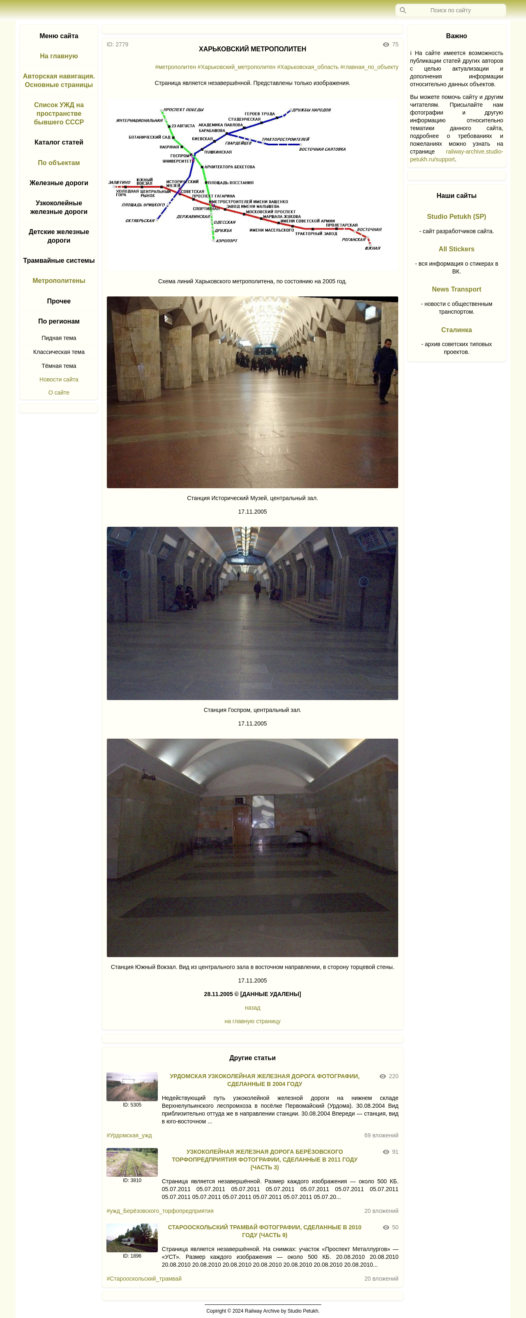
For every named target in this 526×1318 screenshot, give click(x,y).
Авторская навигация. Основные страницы (59, 80)
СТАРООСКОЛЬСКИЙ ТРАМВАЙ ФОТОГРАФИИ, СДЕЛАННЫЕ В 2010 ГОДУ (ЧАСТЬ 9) (265, 1231)
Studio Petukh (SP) (456, 216)
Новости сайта (58, 379)
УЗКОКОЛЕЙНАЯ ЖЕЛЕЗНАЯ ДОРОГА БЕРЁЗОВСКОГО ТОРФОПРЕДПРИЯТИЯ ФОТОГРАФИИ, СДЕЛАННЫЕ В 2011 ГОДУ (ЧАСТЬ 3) (265, 1159)
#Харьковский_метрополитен (237, 67)
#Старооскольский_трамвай (144, 1278)
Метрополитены (58, 280)
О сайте (58, 392)
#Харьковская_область (308, 67)
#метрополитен (175, 67)
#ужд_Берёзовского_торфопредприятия (159, 1211)
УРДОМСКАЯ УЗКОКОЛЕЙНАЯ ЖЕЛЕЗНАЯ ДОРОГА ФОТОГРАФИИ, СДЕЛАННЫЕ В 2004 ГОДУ (265, 1080)
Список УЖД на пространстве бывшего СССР (59, 113)
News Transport (456, 289)
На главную (59, 56)
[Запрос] (450, 10)
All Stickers (457, 249)
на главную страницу (252, 1021)
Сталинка (456, 329)
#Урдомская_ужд (129, 1135)
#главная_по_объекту (369, 67)
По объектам (59, 162)
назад (253, 1007)
